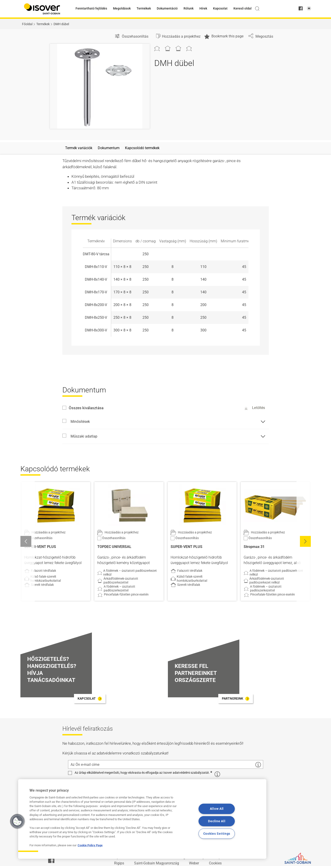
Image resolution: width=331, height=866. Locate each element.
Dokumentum (109, 148)
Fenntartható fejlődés (91, 8)
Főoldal (27, 24)
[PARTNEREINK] (235, 698)
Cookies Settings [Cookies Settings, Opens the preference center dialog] (216, 834)
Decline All (216, 821)
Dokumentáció (167, 8)
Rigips (119, 863)
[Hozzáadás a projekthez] (178, 36)
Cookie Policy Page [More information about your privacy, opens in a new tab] (90, 845)
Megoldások (122, 8)
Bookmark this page (223, 36)
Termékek (144, 8)
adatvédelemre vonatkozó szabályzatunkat (132, 753)
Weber (194, 863)
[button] (305, 541)
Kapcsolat (220, 8)
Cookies (215, 863)
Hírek (203, 8)
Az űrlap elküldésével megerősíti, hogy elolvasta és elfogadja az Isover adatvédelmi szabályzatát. (142, 772)
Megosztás (260, 36)
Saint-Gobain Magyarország (156, 863)
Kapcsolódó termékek (142, 148)
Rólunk (189, 8)
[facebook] (300, 8)
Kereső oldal (242, 8)
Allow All (217, 809)
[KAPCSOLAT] (89, 698)
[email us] (309, 8)
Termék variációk (78, 148)
